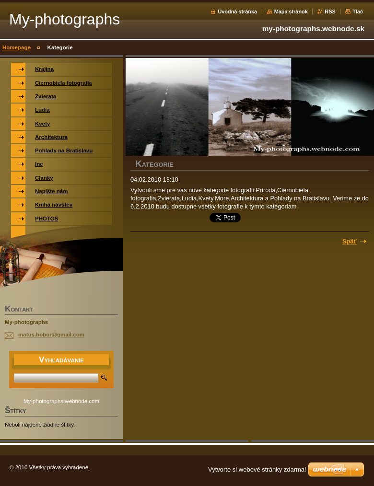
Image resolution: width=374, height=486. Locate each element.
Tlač (357, 11)
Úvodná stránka (237, 11)
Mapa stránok (291, 11)
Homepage (16, 47)
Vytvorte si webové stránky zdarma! (257, 469)
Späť (349, 241)
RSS (330, 11)
